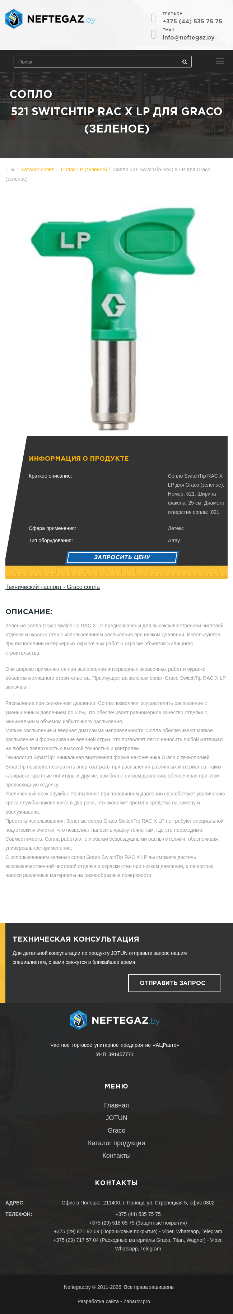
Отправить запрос (172, 983)
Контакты (116, 1155)
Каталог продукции (116, 1143)
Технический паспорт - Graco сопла (52, 587)
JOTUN (116, 1118)
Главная (116, 1105)
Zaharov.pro (137, 1301)
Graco (117, 1130)
